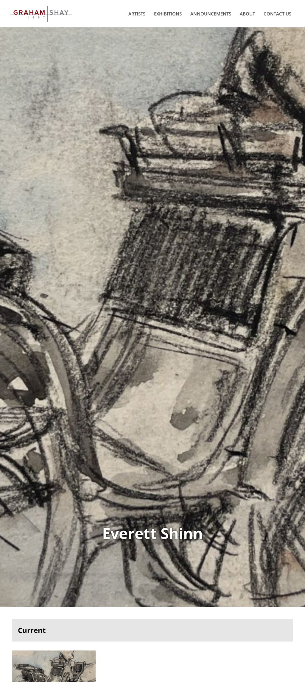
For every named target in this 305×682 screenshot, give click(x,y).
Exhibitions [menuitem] (165, 18)
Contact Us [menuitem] (275, 18)
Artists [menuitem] (134, 18)
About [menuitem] (245, 18)
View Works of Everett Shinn (152, 325)
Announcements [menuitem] (208, 18)
